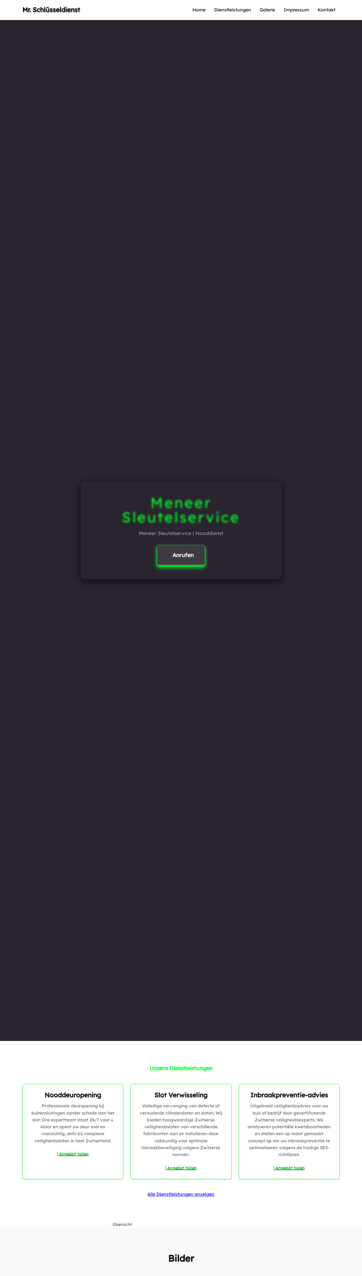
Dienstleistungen (232, 10)
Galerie (267, 10)
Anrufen (183, 555)
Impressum (296, 10)
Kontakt (326, 10)
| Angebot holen (73, 1153)
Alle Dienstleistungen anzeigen (180, 1194)
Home (199, 10)
